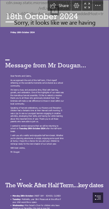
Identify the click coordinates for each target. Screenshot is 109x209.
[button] (59, 5)
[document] (54, 104)
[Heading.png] (54, 13)
